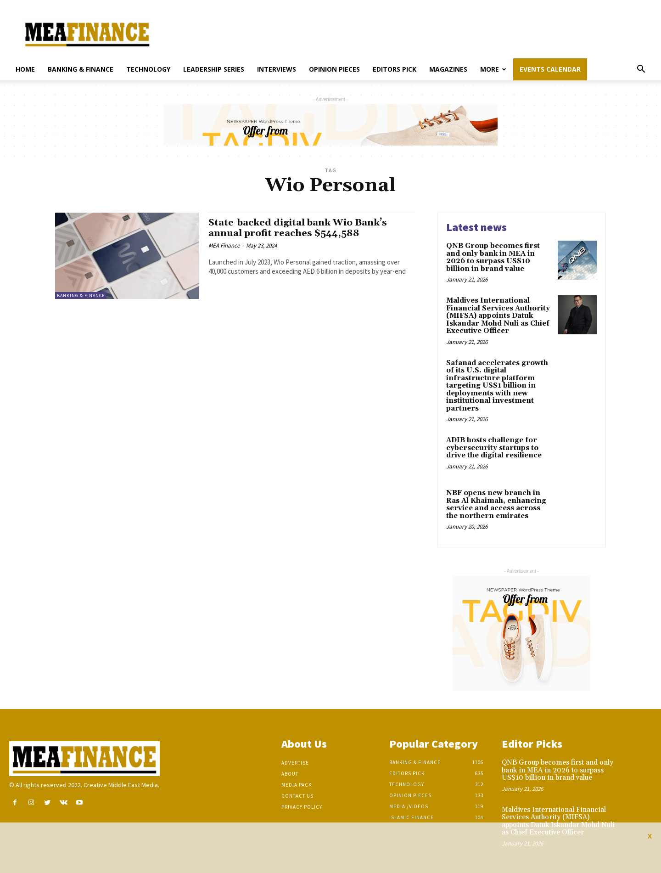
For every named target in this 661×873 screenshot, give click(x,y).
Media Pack (296, 785)
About (289, 774)
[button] (641, 70)
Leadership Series (213, 69)
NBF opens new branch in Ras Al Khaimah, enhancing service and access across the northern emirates (496, 504)
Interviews (276, 69)
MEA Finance (224, 245)
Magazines (448, 69)
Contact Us (297, 796)
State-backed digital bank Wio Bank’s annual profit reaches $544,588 (302, 228)
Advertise (295, 763)
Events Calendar (550, 69)
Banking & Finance (80, 69)
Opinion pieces (334, 69)
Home (25, 69)
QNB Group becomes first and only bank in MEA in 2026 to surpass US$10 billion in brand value (493, 257)
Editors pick (394, 69)
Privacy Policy (301, 807)
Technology (148, 69)
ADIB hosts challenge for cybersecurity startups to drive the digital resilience (494, 448)
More (493, 69)
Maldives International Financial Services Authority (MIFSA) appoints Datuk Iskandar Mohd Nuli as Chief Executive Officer (498, 315)
